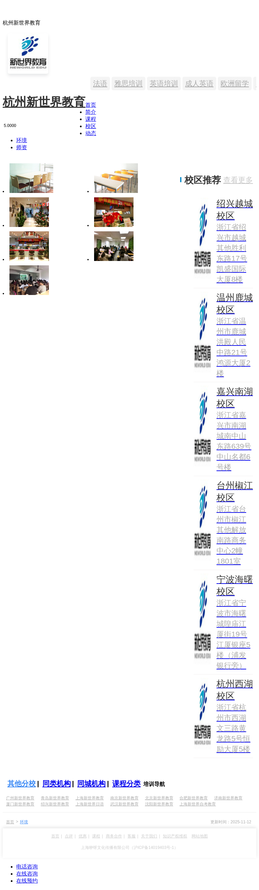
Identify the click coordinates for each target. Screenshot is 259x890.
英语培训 (164, 83)
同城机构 (91, 783)
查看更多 (238, 180)
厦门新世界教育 (20, 804)
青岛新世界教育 (55, 798)
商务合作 (114, 836)
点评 (69, 836)
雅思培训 (128, 83)
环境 (21, 140)
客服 (131, 836)
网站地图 (200, 836)
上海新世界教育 (90, 798)
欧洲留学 (235, 83)
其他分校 (21, 783)
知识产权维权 (175, 836)
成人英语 (199, 83)
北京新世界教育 (159, 798)
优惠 (83, 836)
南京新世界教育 (124, 798)
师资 (21, 147)
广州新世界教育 (20, 798)
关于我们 (149, 836)
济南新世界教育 (228, 798)
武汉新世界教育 (124, 804)
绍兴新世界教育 (55, 804)
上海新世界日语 (90, 804)
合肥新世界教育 (193, 798)
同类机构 (56, 783)
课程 (90, 119)
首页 (90, 105)
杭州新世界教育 (44, 101)
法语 (100, 83)
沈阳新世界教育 (159, 804)
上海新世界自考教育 (197, 804)
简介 (90, 112)
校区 (90, 126)
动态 (90, 133)
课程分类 (126, 783)
